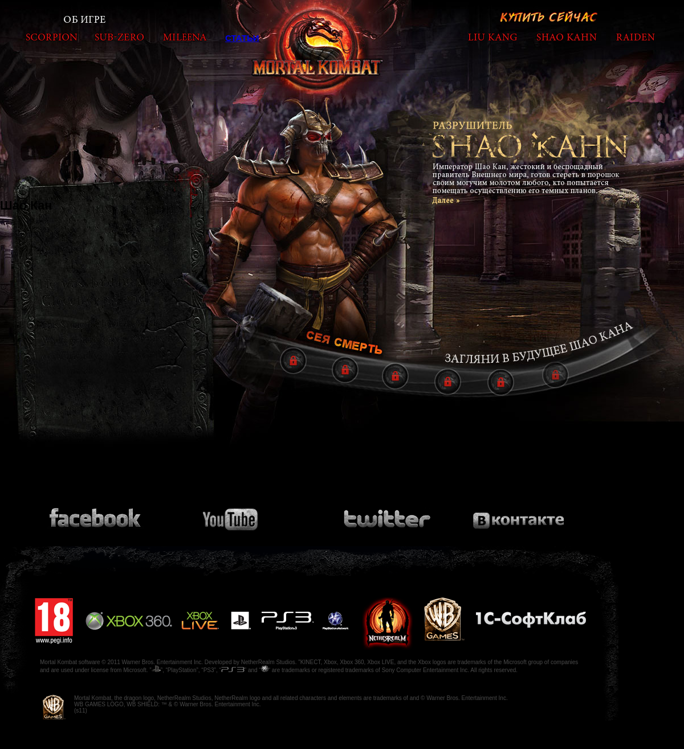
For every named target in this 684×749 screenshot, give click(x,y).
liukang (492, 37)
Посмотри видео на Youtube (238, 514)
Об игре (85, 19)
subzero (119, 37)
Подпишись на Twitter (386, 514)
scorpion (51, 37)
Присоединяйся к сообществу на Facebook (97, 514)
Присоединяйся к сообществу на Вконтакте (518, 514)
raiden (635, 37)
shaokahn (566, 37)
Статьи (242, 38)
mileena (185, 37)
